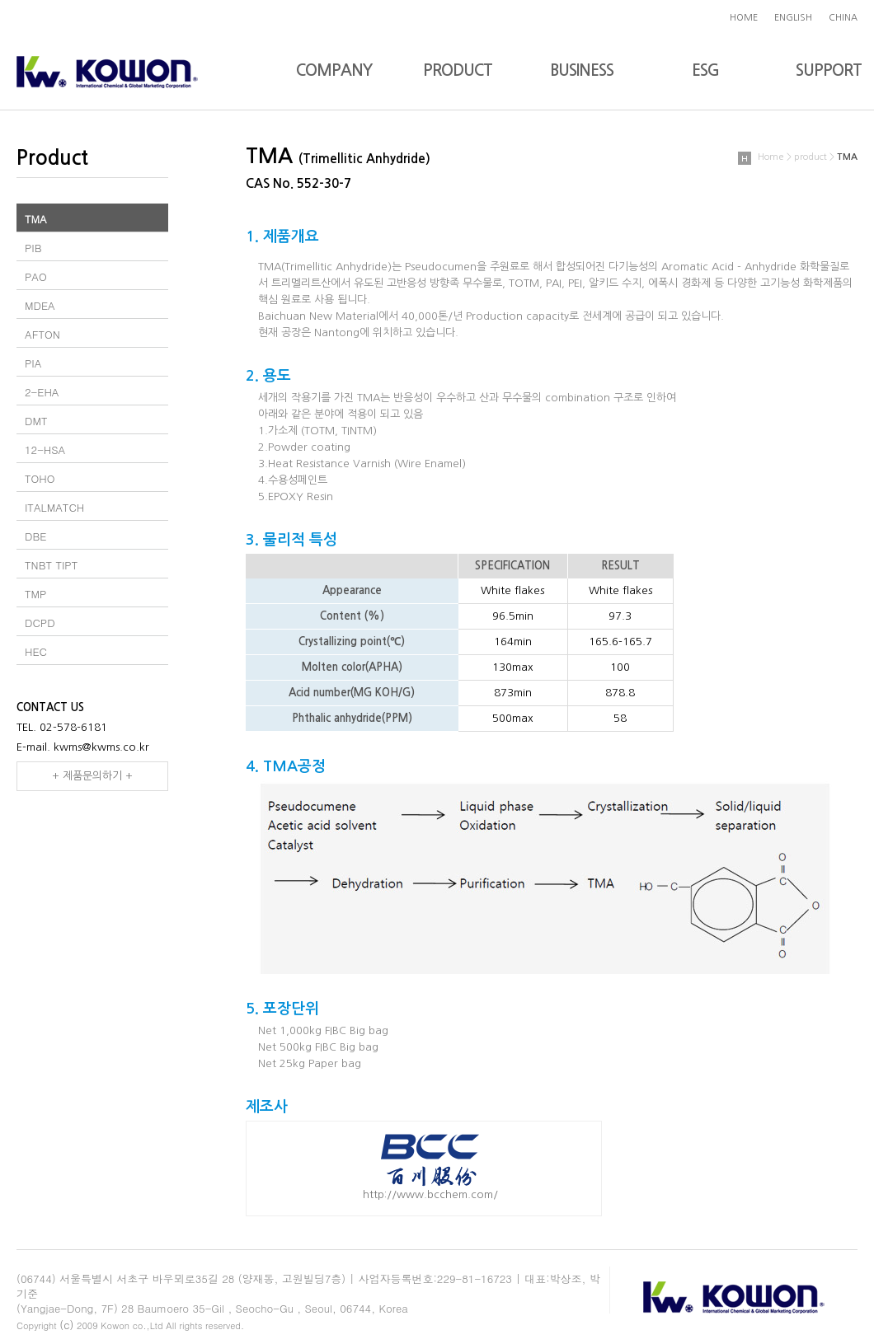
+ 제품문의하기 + (92, 775)
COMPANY (334, 70)
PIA (33, 363)
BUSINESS (581, 70)
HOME (744, 17)
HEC (36, 651)
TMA (36, 219)
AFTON (42, 334)
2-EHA (42, 392)
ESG (705, 70)
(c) (66, 1324)
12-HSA (45, 449)
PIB (33, 247)
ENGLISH (793, 17)
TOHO (39, 478)
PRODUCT (457, 70)
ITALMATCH (54, 507)
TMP (35, 594)
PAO (36, 276)
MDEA (40, 305)
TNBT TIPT (51, 565)
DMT (36, 420)
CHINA (843, 17)
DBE (35, 536)
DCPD (40, 622)
